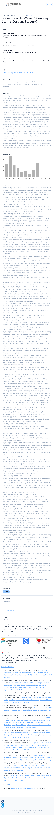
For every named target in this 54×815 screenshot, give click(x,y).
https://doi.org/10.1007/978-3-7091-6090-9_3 (32, 242)
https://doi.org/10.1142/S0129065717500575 (35, 511)
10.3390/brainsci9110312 (10, 662)
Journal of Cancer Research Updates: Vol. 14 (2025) (21, 727)
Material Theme (31, 812)
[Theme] (51, 4)
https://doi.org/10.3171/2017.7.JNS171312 (17, 235)
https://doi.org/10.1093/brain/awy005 (16, 561)
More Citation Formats (10, 635)
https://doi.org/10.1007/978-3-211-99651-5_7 (18, 204)
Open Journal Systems (35, 810)
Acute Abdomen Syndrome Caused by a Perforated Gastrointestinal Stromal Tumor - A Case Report (28, 757)
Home (3, 15)
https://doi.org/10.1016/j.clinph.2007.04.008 (19, 464)
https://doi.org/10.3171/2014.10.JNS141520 (19, 284)
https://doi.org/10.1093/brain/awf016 (21, 301)
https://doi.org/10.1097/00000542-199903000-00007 (33, 483)
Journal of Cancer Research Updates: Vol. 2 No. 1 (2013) (32, 760)
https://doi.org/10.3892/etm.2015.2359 (15, 275)
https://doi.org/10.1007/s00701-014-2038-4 (17, 539)
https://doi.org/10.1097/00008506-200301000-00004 (24, 386)
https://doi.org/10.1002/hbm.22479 (17, 520)
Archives (10, 15)
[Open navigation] (2, 4)
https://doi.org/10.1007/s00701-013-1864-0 (17, 329)
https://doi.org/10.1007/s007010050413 (35, 195)
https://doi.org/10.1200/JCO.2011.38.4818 (17, 214)
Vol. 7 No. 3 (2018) (20, 15)
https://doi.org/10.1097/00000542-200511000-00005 (20, 494)
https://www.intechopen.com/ (13, 426)
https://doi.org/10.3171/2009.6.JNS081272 (37, 393)
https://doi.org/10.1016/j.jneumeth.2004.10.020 (18, 577)
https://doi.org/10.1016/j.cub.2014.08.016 (35, 502)
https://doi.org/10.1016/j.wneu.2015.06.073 (17, 551)
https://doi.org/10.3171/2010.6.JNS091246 (17, 476)
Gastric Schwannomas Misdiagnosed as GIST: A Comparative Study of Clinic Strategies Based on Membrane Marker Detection (27, 733)
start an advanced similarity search (23, 788)
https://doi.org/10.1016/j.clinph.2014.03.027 (17, 320)
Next (10, 784)
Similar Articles (7, 667)
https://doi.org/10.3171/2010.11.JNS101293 (27, 568)
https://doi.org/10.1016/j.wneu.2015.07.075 (23, 265)
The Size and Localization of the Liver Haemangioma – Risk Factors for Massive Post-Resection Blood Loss (26, 672)
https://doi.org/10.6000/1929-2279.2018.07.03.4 (18, 73)
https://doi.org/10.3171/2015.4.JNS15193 (16, 532)
